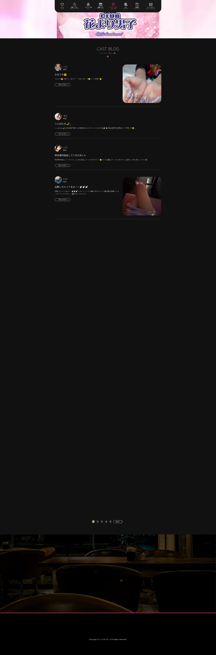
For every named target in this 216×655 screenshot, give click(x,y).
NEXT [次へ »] (118, 522)
